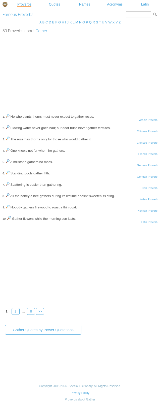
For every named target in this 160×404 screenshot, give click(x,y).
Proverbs (24, 4)
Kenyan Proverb (147, 210)
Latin (145, 4)
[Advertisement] (80, 71)
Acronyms (115, 4)
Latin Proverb (149, 222)
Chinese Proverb (147, 131)
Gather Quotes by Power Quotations (43, 330)
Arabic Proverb (148, 119)
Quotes (54, 4)
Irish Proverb (149, 188)
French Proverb (147, 154)
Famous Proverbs (18, 14)
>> (40, 311)
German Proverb (147, 165)
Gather (41, 30)
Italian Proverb (148, 199)
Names (84, 4)
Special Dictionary (5, 4)
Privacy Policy (80, 393)
